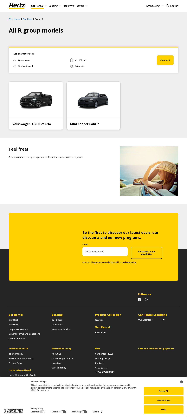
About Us (56, 353)
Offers (80, 5)
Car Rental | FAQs (104, 353)
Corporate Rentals (18, 329)
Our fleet (27, 19)
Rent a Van (100, 332)
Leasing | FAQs (102, 358)
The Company (16, 353)
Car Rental (37, 5)
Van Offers (57, 324)
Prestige (99, 320)
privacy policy (129, 262)
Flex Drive (68, 5)
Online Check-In (17, 338)
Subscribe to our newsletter (146, 252)
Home (17, 19)
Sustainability (59, 367)
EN (10, 19)
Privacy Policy (15, 363)
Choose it (165, 60)
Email (85, 244)
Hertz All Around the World (22, 375)
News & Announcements (21, 358)
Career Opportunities (63, 358)
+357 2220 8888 (104, 372)
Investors (56, 363)
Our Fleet (13, 320)
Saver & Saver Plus (61, 329)
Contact (99, 363)
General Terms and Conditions (24, 333)
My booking (153, 5)
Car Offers (57, 320)
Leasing (53, 5)
